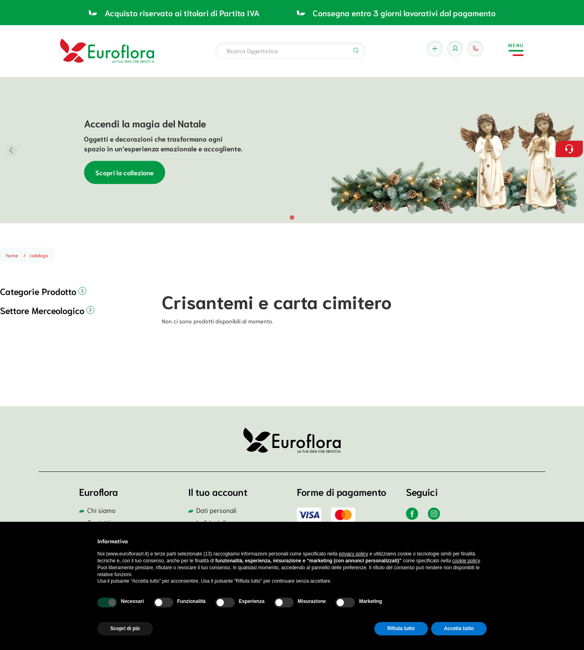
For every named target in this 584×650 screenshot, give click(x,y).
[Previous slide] (11, 150)
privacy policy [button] (353, 554)
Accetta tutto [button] (459, 628)
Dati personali (216, 510)
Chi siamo (101, 510)
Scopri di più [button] (125, 628)
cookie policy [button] (466, 561)
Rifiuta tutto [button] (400, 628)
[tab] (292, 217)
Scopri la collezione (124, 172)
